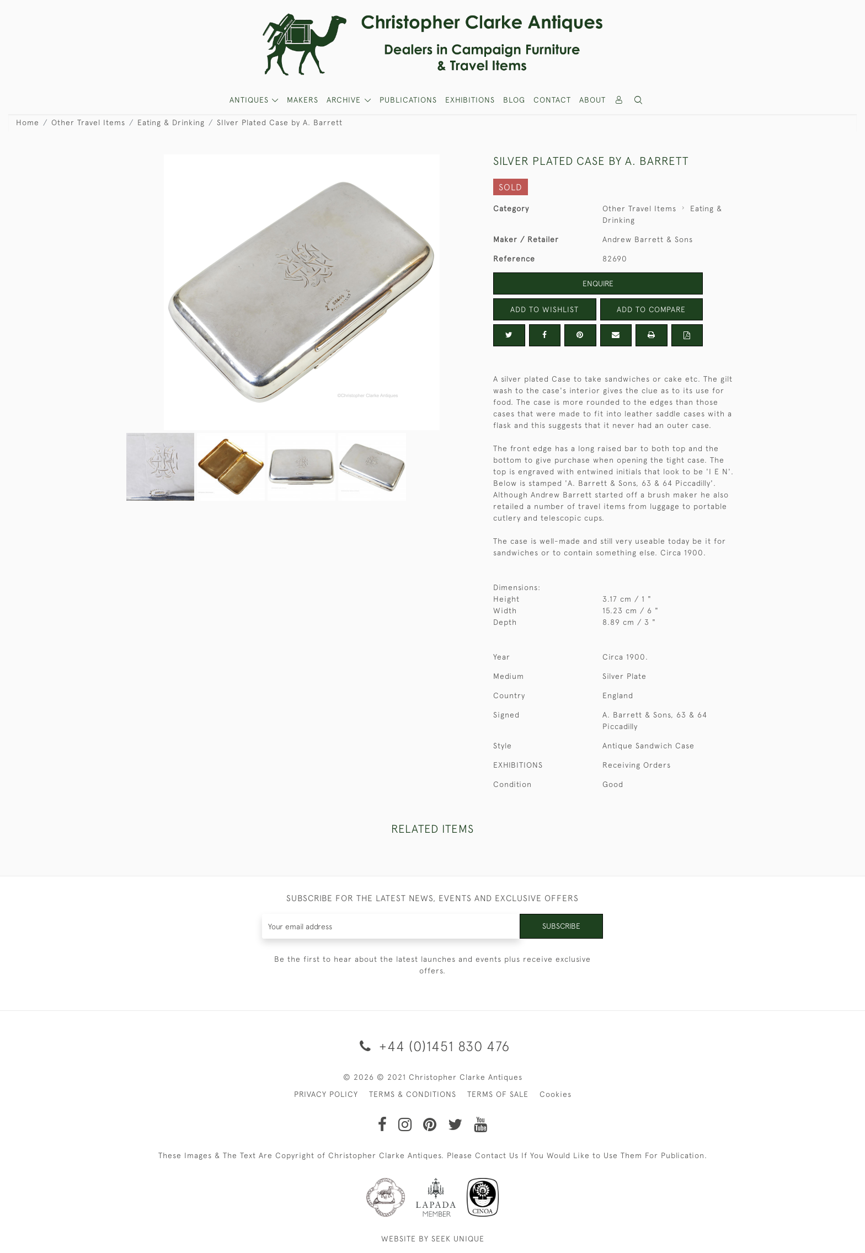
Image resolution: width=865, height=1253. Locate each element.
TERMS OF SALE (497, 1094)
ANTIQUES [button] (250, 99)
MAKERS (302, 99)
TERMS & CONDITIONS (412, 1094)
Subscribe (561, 926)
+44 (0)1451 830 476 (433, 1046)
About (592, 99)
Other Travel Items (88, 122)
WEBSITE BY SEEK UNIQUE (432, 1238)
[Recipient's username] (391, 926)
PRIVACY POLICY (326, 1094)
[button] (638, 100)
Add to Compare (651, 309)
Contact (552, 99)
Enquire (598, 283)
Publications (408, 99)
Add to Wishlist (544, 309)
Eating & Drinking (171, 122)
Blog (514, 99)
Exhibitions (470, 99)
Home (27, 122)
